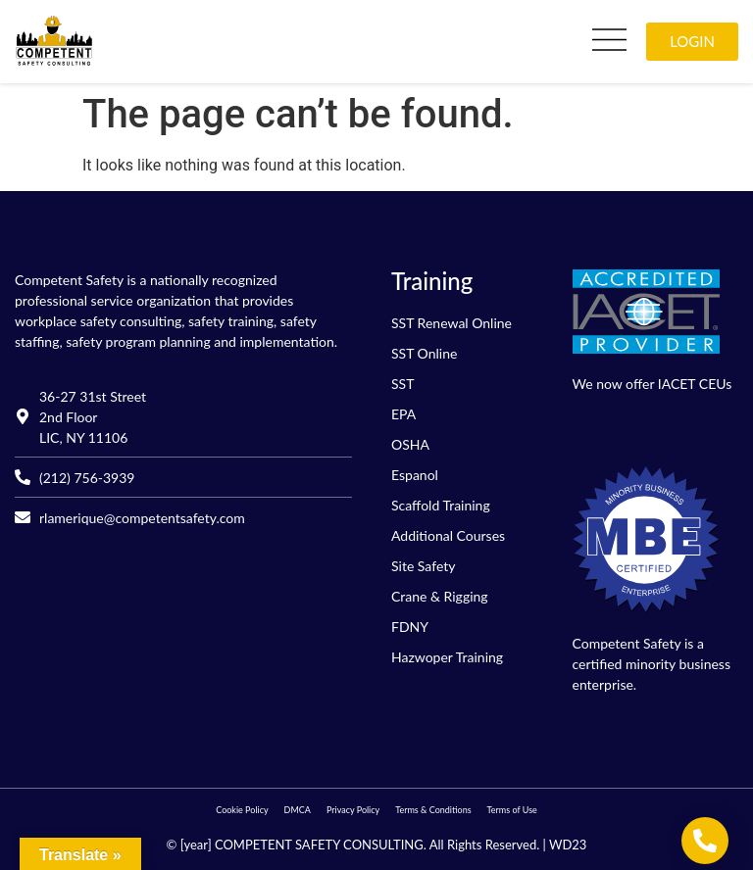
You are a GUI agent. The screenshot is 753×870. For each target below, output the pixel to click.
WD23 (567, 844)
